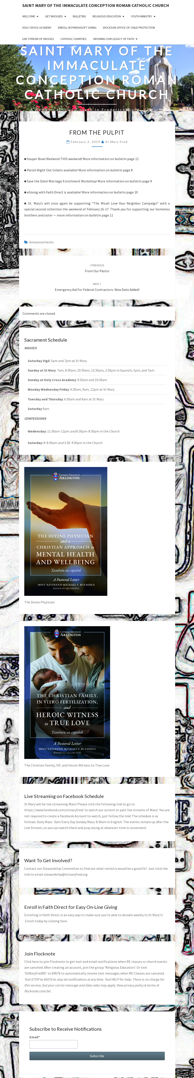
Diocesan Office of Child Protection (129, 27)
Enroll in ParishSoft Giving (77, 27)
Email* (53, 1042)
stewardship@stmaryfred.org (66, 874)
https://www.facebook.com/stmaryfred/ (54, 810)
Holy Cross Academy (36, 27)
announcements (41, 242)
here (63, 921)
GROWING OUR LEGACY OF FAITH (113, 39)
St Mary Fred (116, 142)
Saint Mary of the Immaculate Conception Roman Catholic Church (95, 5)
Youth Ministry (141, 16)
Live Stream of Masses (38, 39)
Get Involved (54, 16)
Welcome (28, 16)
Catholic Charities (73, 39)
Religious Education (107, 16)
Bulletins (79, 16)
